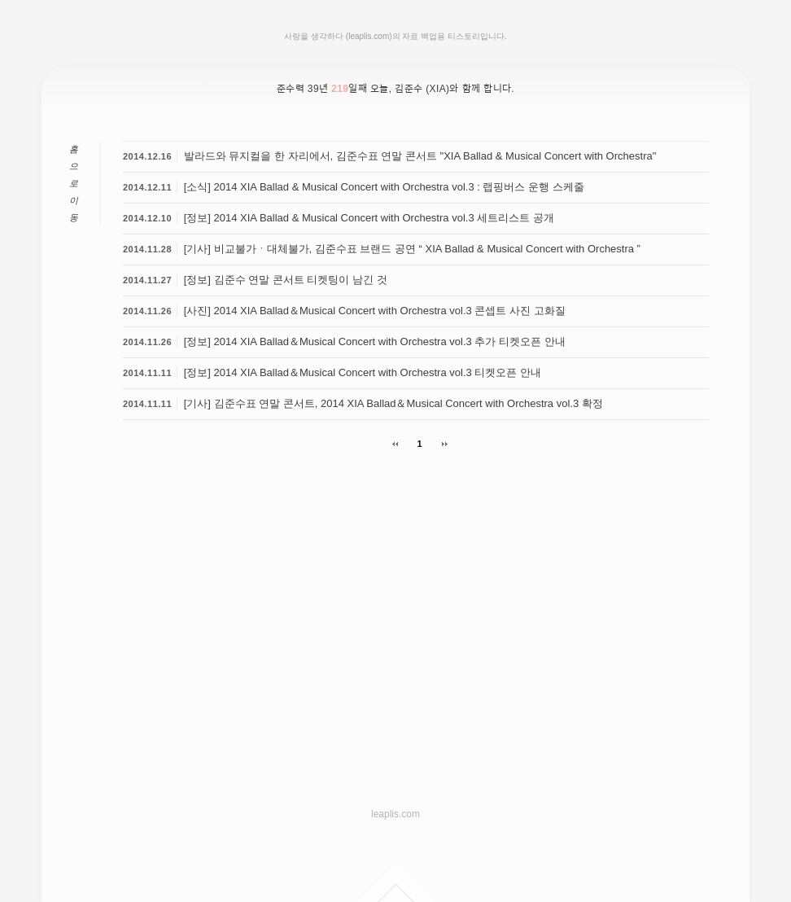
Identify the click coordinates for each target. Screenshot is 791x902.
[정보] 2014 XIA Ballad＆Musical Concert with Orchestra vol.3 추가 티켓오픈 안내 (375, 341)
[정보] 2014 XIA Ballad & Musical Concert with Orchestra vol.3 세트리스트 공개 (369, 218)
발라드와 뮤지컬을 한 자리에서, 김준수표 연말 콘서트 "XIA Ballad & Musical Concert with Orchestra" (420, 156)
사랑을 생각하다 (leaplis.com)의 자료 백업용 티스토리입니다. (395, 36)
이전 (400, 444)
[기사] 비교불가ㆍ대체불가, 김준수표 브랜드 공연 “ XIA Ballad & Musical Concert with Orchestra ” (412, 249)
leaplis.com (395, 814)
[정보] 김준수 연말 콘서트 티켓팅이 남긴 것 (285, 280)
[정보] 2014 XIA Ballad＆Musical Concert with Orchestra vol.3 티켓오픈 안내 (362, 372)
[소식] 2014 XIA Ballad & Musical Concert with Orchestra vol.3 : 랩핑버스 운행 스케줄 (384, 187)
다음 (439, 444)
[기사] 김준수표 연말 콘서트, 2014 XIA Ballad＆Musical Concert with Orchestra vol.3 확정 (393, 403)
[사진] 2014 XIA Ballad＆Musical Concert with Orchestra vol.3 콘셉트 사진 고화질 (375, 310)
